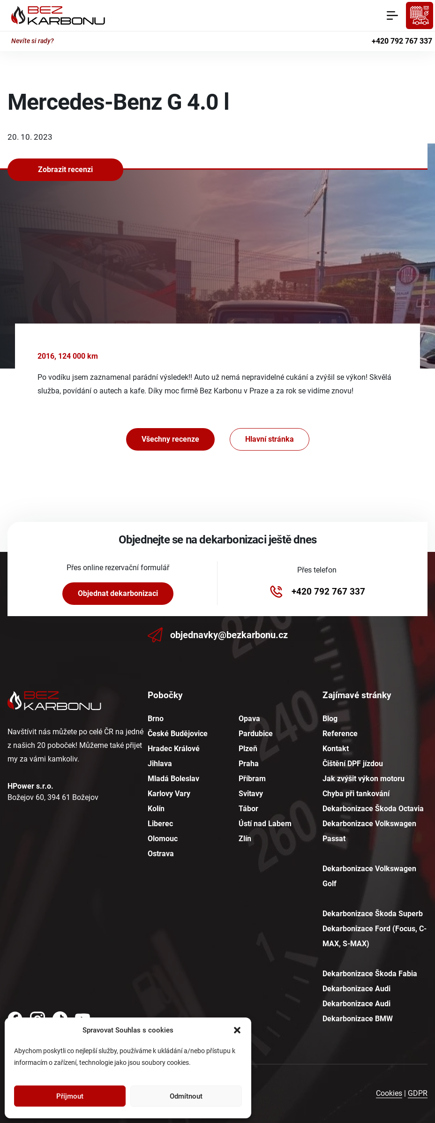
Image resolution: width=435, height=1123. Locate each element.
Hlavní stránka (269, 439)
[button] (237, 1030)
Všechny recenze (170, 439)
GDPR (418, 1093)
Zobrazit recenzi (65, 169)
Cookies (389, 1093)
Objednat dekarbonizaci (118, 593)
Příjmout (69, 1096)
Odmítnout (186, 1096)
